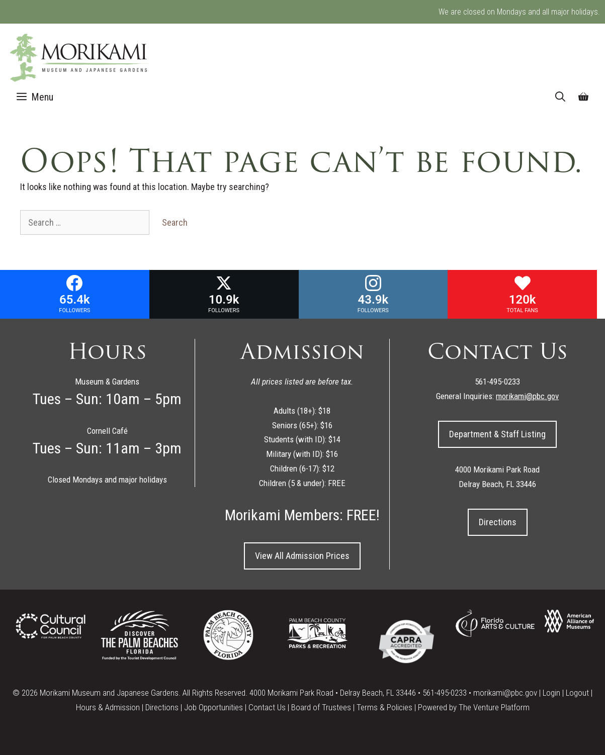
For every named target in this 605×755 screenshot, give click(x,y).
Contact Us (267, 707)
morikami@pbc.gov (505, 693)
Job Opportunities (213, 707)
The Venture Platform (494, 707)
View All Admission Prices (302, 555)
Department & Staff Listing (497, 434)
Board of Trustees (321, 707)
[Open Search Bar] (560, 97)
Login (551, 693)
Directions (497, 522)
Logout (577, 693)
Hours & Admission (108, 707)
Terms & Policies (384, 707)
